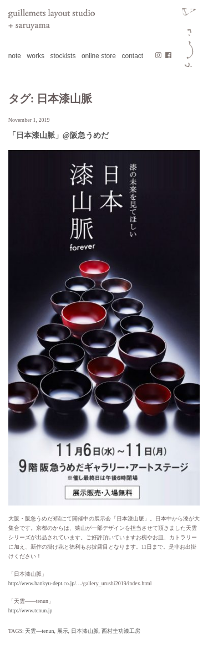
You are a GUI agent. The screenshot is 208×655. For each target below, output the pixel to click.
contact (132, 56)
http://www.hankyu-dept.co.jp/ (42, 583)
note (14, 56)
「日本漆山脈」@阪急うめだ (58, 135)
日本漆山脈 (85, 631)
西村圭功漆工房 (121, 631)
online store (99, 56)
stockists (62, 56)
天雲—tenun (39, 631)
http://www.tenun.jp (30, 610)
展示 (62, 631)
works (35, 56)
